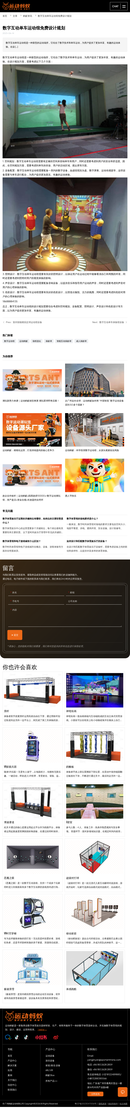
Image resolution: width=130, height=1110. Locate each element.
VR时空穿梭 (33, 946)
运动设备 (50, 1058)
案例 (10, 1078)
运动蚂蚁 (23, 344)
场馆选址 (36, 344)
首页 (5, 15)
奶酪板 (95, 807)
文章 (15, 15)
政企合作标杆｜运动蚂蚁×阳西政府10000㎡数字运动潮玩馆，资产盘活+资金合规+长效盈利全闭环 (34, 503)
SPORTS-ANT (16, 6)
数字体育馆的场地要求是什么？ (97, 529)
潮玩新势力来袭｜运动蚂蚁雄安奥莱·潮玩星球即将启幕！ (34, 408)
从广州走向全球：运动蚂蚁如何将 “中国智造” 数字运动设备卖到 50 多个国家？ (96, 433)
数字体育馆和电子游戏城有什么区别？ (33, 549)
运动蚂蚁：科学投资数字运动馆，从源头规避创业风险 (96, 477)
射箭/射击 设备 (53, 1068)
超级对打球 (95, 918)
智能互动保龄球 (64, 344)
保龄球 (48, 344)
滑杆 (33, 723)
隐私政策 (102, 1106)
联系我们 (12, 1092)
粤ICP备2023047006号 (85, 1106)
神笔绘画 (95, 752)
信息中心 (12, 1087)
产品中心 (12, 1063)
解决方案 (12, 1068)
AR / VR (49, 1073)
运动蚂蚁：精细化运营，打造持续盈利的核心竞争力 (34, 453)
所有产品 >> (51, 1083)
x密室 (95, 863)
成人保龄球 (81, 344)
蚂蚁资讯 (27, 15)
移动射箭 (95, 974)
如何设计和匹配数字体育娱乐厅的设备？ (97, 549)
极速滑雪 (33, 1001)
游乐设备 (50, 1063)
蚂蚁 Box (50, 1078)
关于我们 (12, 1083)
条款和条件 (113, 1106)
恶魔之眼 (33, 890)
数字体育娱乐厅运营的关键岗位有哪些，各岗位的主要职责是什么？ (33, 529)
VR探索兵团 (33, 779)
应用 (10, 1073)
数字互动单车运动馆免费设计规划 (54, 15)
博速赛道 (33, 834)
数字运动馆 (9, 344)
